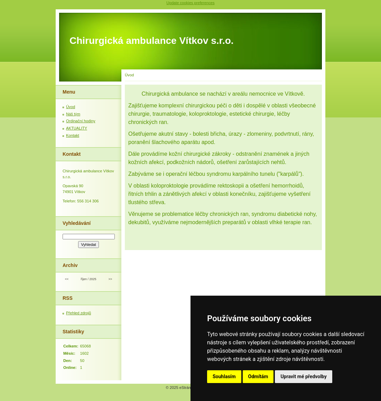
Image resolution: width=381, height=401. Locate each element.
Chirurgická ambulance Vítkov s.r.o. (151, 40)
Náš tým (73, 114)
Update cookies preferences (190, 3)
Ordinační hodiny (80, 121)
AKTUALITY (76, 128)
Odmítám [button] (258, 376)
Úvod (70, 107)
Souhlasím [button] (224, 376)
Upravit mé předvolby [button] (303, 376)
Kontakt (72, 135)
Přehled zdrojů (78, 313)
